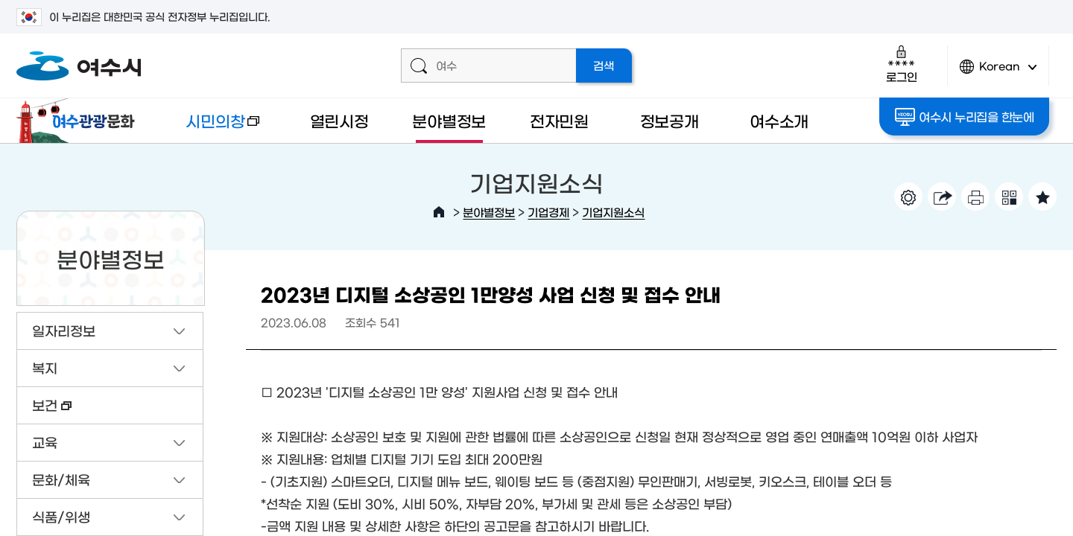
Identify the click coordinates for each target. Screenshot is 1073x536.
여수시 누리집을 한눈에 (964, 117)
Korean (998, 73)
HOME (439, 212)
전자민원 (559, 120)
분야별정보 (449, 120)
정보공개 (669, 120)
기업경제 (548, 211)
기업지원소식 (613, 211)
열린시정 (339, 120)
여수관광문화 (79, 120)
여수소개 (779, 120)
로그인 (901, 63)
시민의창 (211, 127)
